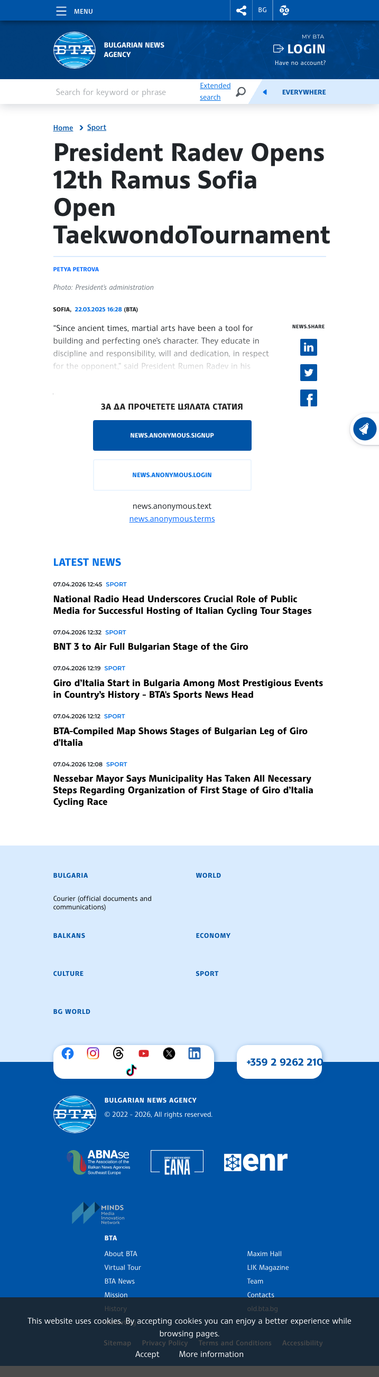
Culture (68, 974)
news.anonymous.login (171, 475)
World (208, 875)
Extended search (215, 91)
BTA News (120, 1281)
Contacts (260, 1295)
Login (306, 48)
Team (255, 1281)
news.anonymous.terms (172, 518)
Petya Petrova (76, 269)
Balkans (69, 936)
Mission (116, 1295)
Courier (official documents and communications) (102, 903)
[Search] (240, 91)
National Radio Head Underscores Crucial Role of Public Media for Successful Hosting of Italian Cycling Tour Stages (182, 604)
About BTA (121, 1254)
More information (211, 1353)
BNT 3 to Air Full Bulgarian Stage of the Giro (150, 646)
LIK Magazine (268, 1268)
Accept (147, 1353)
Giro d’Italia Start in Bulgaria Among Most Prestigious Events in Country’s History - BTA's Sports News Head (188, 688)
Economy (213, 936)
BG (262, 10)
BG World (72, 1012)
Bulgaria (70, 875)
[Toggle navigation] (73, 9)
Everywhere (304, 92)
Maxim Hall (264, 1254)
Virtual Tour (123, 1268)
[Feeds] (265, 92)
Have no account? (300, 63)
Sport (96, 128)
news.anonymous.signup (172, 435)
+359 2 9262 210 (284, 1062)
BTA (111, 1238)
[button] (241, 10)
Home (63, 128)
